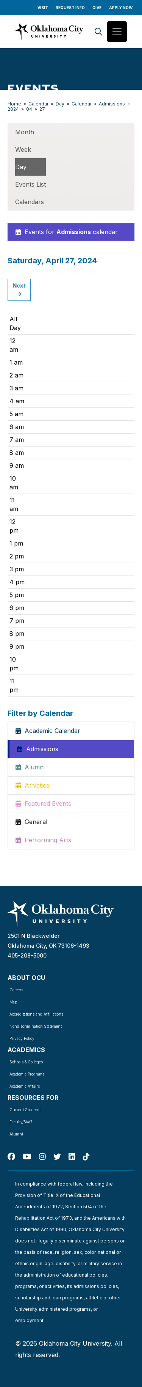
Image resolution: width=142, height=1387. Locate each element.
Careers (16, 990)
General (31, 822)
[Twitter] (57, 1156)
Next (19, 289)
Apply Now (121, 7)
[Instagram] (42, 1156)
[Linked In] (72, 1156)
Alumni (30, 767)
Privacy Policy (21, 1038)
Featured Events (43, 803)
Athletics (32, 785)
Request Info (70, 7)
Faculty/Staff (20, 1122)
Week (23, 149)
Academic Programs (26, 1074)
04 (29, 109)
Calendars (29, 202)
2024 (13, 109)
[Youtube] (27, 1156)
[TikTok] (86, 1156)
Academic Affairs (24, 1086)
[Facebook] (11, 1156)
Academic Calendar (48, 730)
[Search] (98, 31)
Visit (42, 7)
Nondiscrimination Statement (35, 1026)
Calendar (38, 104)
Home (14, 104)
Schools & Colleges (26, 1062)
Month (24, 132)
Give (96, 7)
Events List (30, 184)
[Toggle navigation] (117, 31)
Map (13, 1002)
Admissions (112, 104)
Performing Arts (43, 840)
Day (60, 104)
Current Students (25, 1109)
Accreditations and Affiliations (36, 1014)
